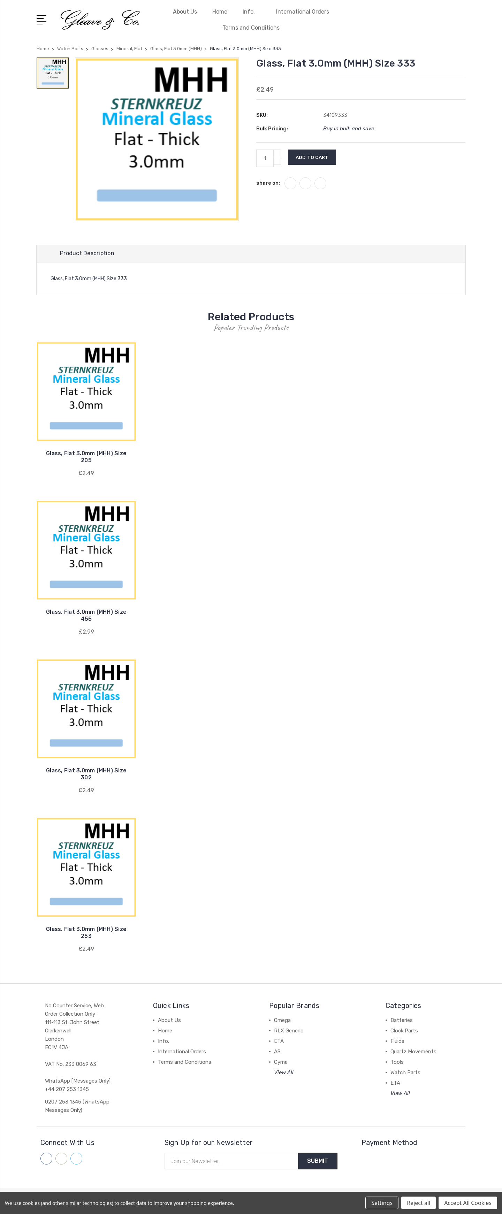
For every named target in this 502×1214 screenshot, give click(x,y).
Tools (397, 1063)
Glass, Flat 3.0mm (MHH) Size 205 (86, 457)
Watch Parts (405, 1073)
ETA (279, 1042)
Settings (382, 1203)
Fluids (397, 1042)
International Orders (302, 11)
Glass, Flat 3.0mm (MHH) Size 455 (86, 616)
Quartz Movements (413, 1052)
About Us (185, 11)
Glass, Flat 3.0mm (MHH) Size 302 (86, 774)
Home (219, 11)
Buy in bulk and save (348, 128)
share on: (268, 183)
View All (284, 1073)
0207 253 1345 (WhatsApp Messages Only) (77, 1106)
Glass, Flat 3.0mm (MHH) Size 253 (86, 933)
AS (277, 1052)
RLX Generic (288, 1031)
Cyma (281, 1063)
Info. (252, 11)
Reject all (418, 1203)
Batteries (401, 1021)
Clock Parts (404, 1031)
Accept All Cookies (468, 1203)
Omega (282, 1021)
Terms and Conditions (251, 27)
